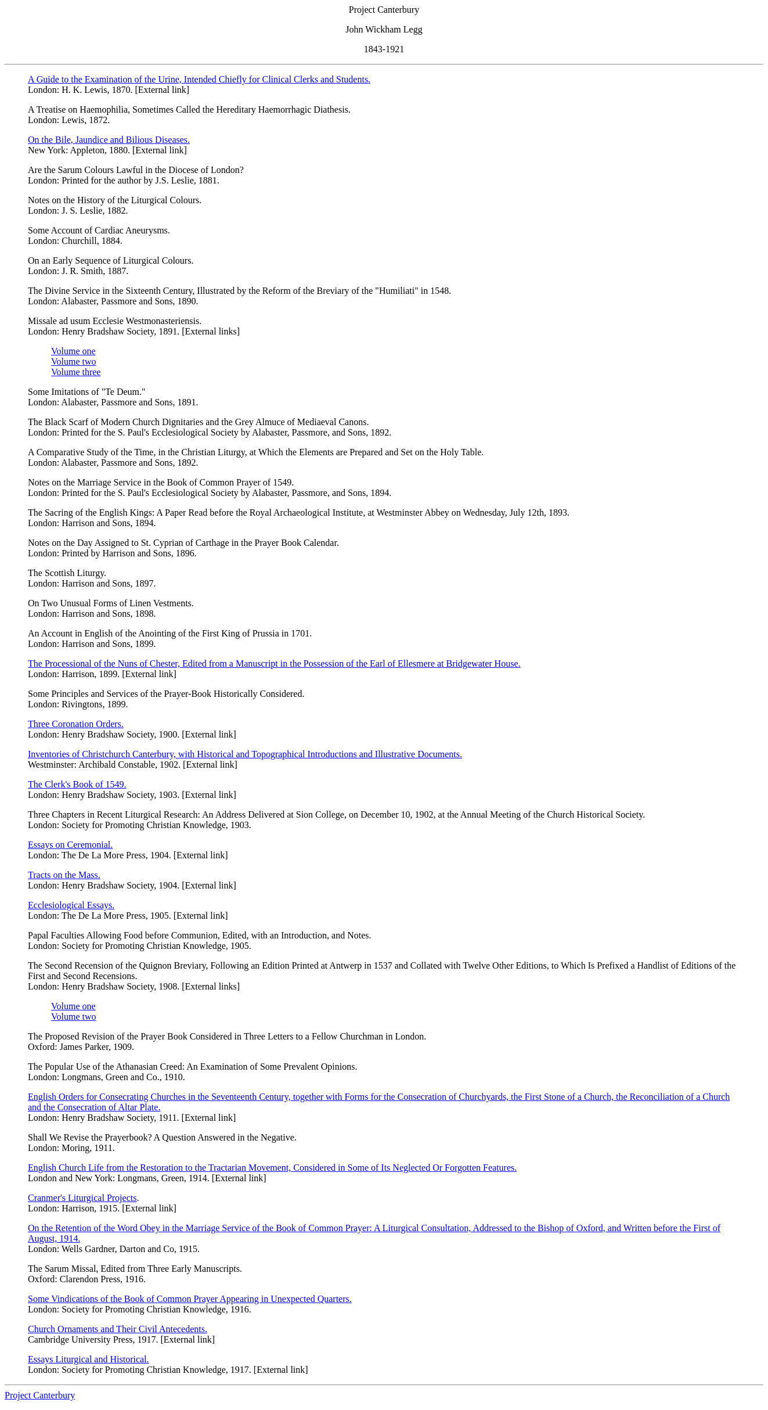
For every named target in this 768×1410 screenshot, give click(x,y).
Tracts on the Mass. (64, 875)
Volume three (75, 372)
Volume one (73, 351)
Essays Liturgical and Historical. (88, 1359)
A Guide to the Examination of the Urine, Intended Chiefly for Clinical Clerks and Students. (199, 79)
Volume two (73, 361)
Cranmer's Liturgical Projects (82, 1198)
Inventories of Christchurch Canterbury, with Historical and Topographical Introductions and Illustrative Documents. (245, 754)
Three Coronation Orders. (76, 724)
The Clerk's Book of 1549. (77, 784)
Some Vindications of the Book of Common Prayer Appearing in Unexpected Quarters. (190, 1299)
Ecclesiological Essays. (71, 905)
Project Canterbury (40, 1395)
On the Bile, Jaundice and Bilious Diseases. (109, 140)
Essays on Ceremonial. (70, 845)
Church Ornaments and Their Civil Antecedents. (117, 1329)
